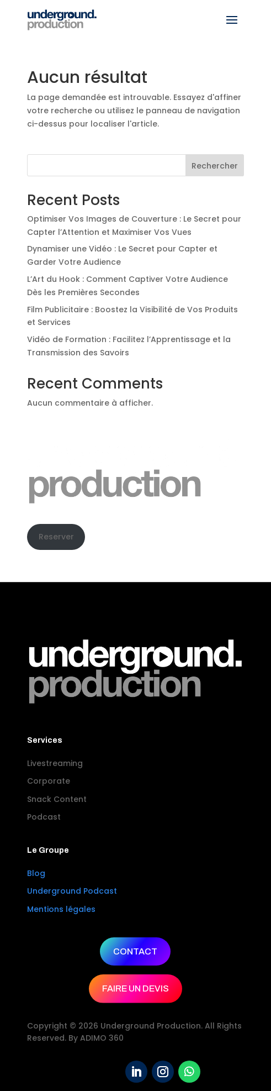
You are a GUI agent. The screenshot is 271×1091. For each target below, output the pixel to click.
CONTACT (135, 951)
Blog (36, 873)
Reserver (56, 536)
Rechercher (215, 165)
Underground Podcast (72, 890)
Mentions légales (61, 909)
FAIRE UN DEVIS (135, 988)
